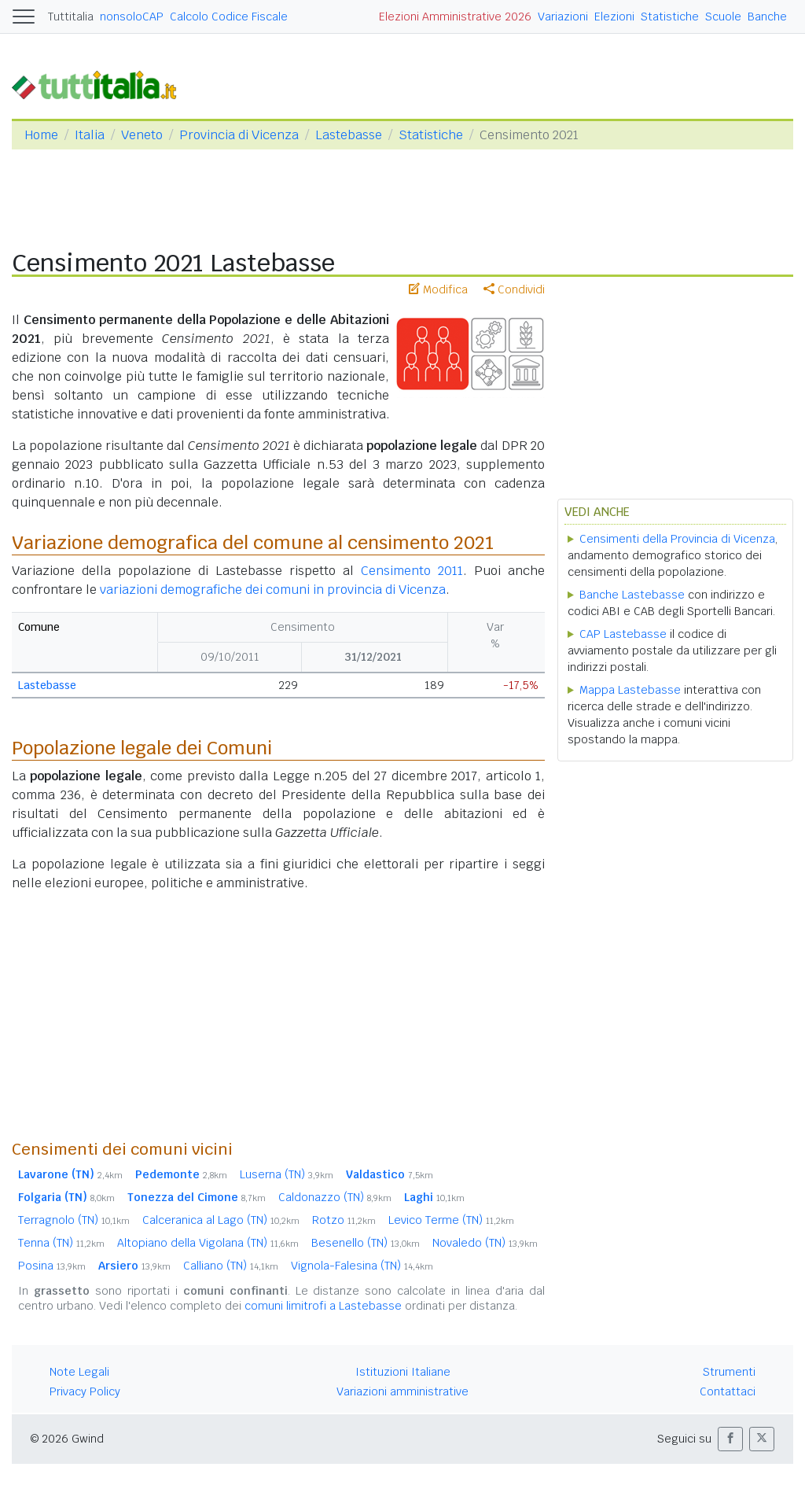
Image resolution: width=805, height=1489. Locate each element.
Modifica (438, 289)
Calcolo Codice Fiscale (229, 16)
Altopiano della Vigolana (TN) (208, 1243)
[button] (730, 1439)
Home (41, 135)
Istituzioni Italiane (402, 1372)
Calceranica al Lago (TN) (221, 1220)
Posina (52, 1266)
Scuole (723, 16)
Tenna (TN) (61, 1243)
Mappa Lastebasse (630, 690)
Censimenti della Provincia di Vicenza (677, 539)
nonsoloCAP (132, 16)
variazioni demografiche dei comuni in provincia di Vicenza (273, 589)
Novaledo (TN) (485, 1243)
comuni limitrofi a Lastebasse (323, 1306)
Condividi (514, 289)
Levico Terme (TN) (451, 1220)
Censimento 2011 (412, 570)
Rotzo (344, 1220)
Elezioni (614, 16)
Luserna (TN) (286, 1174)
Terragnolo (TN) (74, 1220)
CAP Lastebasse (623, 634)
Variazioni (563, 16)
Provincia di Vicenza (239, 135)
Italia (90, 135)
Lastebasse (348, 135)
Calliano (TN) (230, 1266)
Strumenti (729, 1372)
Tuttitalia (71, 16)
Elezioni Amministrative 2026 (455, 16)
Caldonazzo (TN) (334, 1197)
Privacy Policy (85, 1391)
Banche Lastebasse (632, 595)
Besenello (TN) (365, 1243)
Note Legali (79, 1372)
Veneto (142, 135)
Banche (767, 16)
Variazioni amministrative (402, 1391)
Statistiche (670, 16)
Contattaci (727, 1391)
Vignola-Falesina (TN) (362, 1266)
